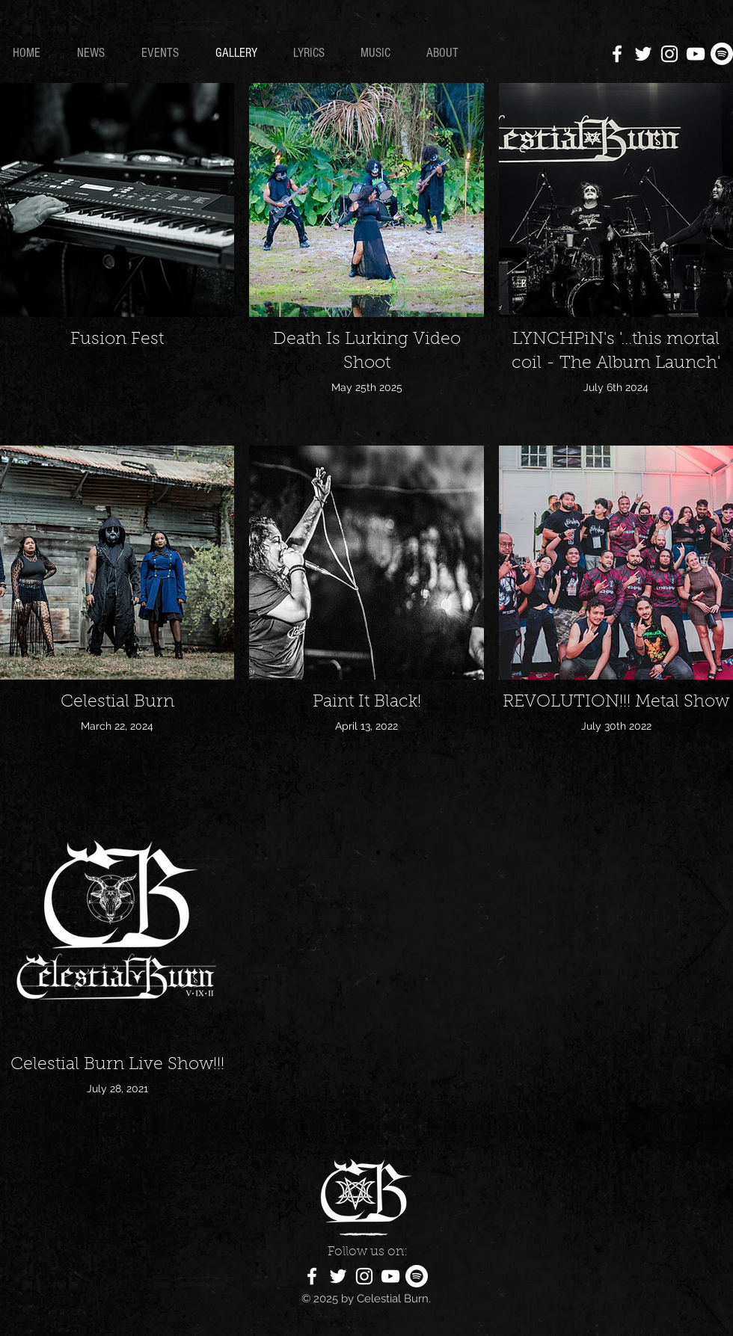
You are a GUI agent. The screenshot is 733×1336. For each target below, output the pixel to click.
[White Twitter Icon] (643, 54)
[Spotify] (722, 54)
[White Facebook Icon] (617, 54)
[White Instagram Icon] (669, 54)
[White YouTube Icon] (695, 54)
